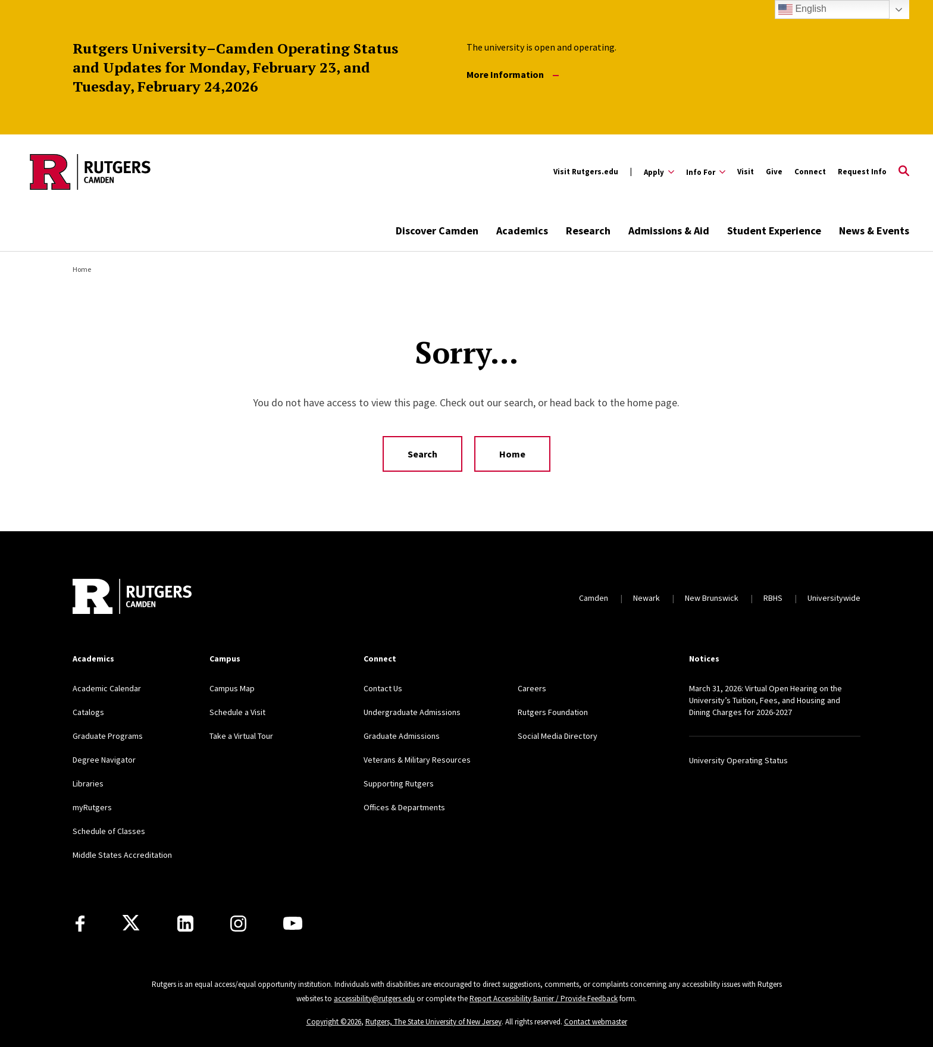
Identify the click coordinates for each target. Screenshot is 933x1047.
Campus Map (232, 688)
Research (588, 230)
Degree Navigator (104, 759)
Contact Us (383, 688)
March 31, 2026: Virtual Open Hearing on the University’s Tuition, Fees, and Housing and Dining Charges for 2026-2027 (765, 700)
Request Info (862, 172)
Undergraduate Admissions (412, 712)
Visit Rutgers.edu (585, 172)
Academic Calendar (107, 688)
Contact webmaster (595, 1022)
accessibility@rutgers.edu (374, 998)
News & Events (874, 230)
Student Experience (774, 230)
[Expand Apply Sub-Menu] (659, 172)
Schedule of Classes (109, 831)
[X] (130, 923)
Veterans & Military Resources (417, 759)
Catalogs (88, 712)
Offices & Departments (404, 807)
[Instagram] (238, 924)
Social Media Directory (557, 736)
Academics (522, 230)
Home (82, 269)
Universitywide (833, 598)
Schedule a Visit (237, 712)
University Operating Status (738, 760)
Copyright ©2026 (333, 1022)
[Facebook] (80, 924)
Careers (532, 688)
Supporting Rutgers (399, 783)
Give (774, 172)
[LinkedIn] (185, 924)
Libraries (88, 783)
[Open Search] (903, 172)
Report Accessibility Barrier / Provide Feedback (543, 998)
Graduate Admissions (402, 736)
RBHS (772, 598)
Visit (745, 172)
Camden (593, 598)
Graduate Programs (108, 736)
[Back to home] (132, 598)
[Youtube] (292, 923)
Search (422, 454)
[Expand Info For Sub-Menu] (705, 172)
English (802, 9)
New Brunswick (711, 598)
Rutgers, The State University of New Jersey (433, 1022)
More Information (513, 74)
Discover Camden (437, 230)
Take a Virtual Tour (241, 736)
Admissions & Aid (668, 230)
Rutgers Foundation (553, 712)
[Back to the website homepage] (90, 172)
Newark (646, 598)
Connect (810, 172)
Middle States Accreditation (122, 854)
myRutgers (92, 807)
